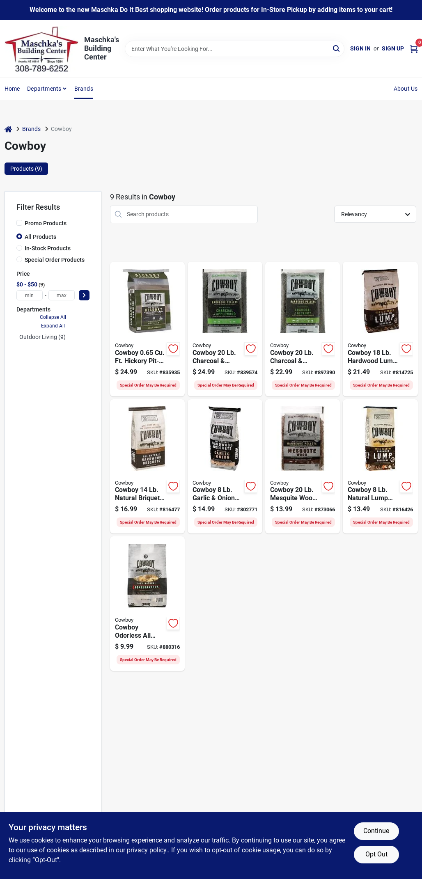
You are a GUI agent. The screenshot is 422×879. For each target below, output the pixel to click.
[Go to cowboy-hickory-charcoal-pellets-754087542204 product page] (302, 329)
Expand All (53, 326)
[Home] (8, 129)
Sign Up (393, 48)
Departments (44, 88)
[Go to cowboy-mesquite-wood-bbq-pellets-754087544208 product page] (302, 466)
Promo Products (46, 223)
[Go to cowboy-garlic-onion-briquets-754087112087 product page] (225, 466)
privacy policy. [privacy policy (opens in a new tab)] (147, 850)
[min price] (29, 295)
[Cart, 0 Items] (414, 48)
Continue (376, 831)
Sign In (360, 48)
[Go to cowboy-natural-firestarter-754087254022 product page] (147, 603)
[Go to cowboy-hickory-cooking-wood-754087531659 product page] (147, 329)
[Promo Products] (19, 223)
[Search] (337, 48)
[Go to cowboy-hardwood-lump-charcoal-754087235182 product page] (380, 329)
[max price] (61, 295)
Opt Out (376, 854)
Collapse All (53, 317)
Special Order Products (55, 260)
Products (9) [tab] (26, 168)
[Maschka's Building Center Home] (41, 49)
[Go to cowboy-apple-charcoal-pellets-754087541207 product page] (225, 329)
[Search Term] (234, 49)
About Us (406, 88)
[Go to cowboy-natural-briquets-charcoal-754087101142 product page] (147, 466)
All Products (40, 237)
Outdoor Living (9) (42, 337)
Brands (83, 88)
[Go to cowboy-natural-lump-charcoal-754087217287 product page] (380, 466)
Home (12, 88)
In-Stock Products (48, 248)
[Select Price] (84, 295)
